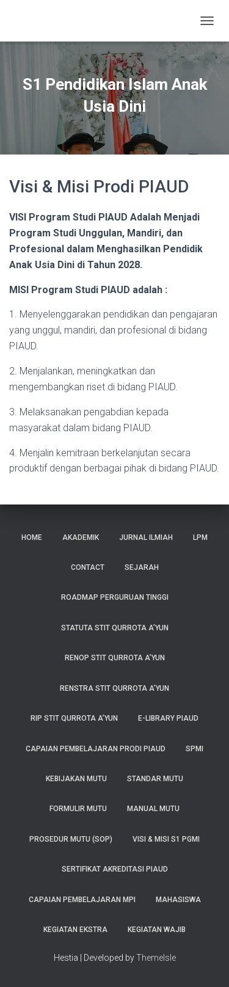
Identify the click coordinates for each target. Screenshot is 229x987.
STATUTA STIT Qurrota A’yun (115, 628)
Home (31, 537)
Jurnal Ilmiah (146, 537)
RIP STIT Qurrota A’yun (74, 718)
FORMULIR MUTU (78, 808)
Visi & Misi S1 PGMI (166, 839)
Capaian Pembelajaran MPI (82, 899)
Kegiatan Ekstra (75, 929)
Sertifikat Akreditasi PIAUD (115, 869)
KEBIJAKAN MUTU (76, 778)
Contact (87, 567)
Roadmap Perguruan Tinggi (115, 597)
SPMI (194, 749)
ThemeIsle (156, 958)
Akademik (80, 537)
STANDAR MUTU (155, 778)
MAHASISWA (178, 899)
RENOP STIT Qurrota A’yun (115, 658)
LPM (200, 537)
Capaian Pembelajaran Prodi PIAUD (95, 749)
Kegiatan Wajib (157, 929)
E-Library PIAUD (168, 718)
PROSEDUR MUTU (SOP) (70, 839)
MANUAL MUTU (153, 808)
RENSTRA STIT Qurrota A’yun (114, 688)
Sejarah (142, 567)
